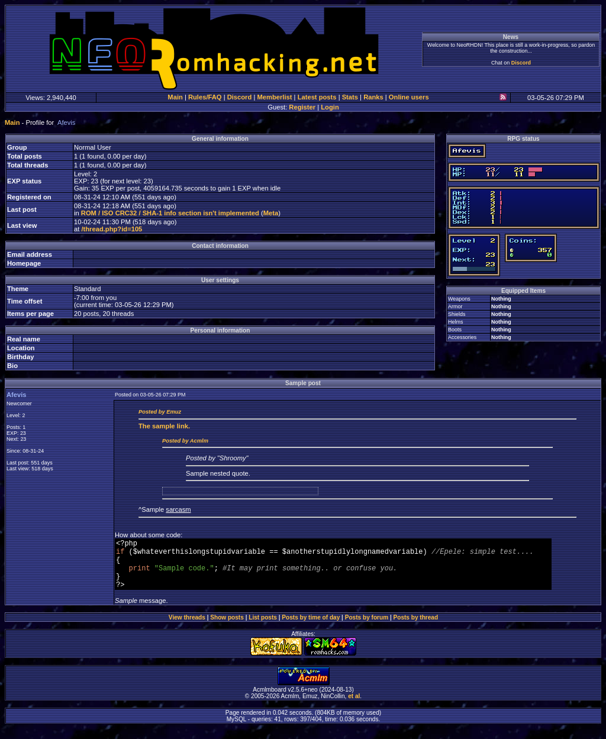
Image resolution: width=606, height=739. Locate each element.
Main (174, 97)
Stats (350, 97)
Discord (521, 63)
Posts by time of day (311, 628)
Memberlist (274, 97)
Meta (271, 213)
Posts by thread (416, 628)
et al (354, 706)
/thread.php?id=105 (111, 229)
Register (302, 107)
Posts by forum (366, 628)
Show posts (227, 628)
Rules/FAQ (205, 97)
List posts (263, 628)
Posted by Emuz (159, 412)
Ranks (373, 97)
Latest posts (317, 97)
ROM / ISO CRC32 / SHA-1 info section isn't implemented (170, 213)
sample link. (164, 426)
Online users (409, 97)
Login (330, 107)
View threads (187, 628)
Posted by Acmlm (185, 441)
